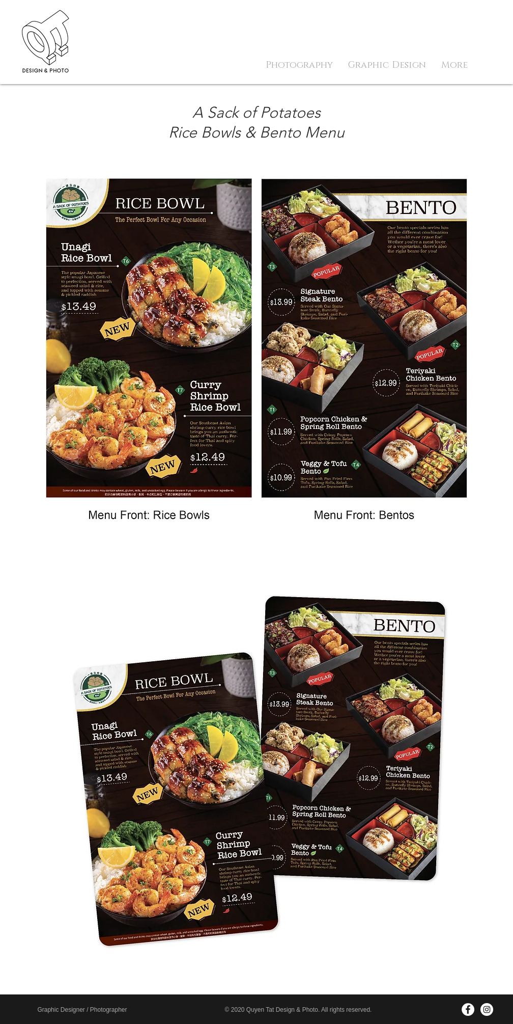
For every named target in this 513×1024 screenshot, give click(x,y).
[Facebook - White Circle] (468, 1009)
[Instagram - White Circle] (486, 1009)
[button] (299, 65)
